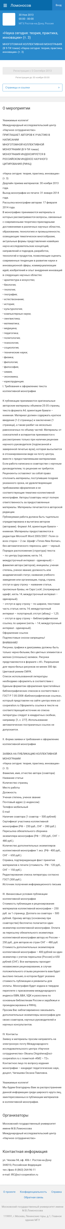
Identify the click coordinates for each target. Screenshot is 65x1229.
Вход (59, 5)
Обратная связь (33, 1197)
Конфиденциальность (33, 1191)
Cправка (56, 1191)
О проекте (9, 1191)
